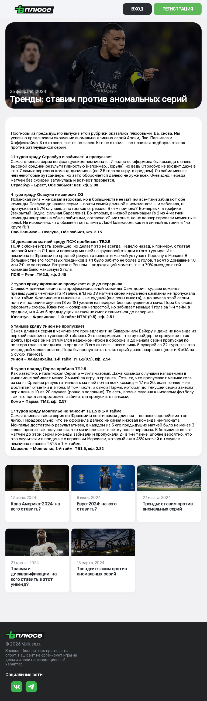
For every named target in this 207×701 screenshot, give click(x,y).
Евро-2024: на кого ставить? (96, 506)
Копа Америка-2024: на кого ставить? (35, 506)
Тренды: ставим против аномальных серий (168, 506)
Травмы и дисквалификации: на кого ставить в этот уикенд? (34, 576)
